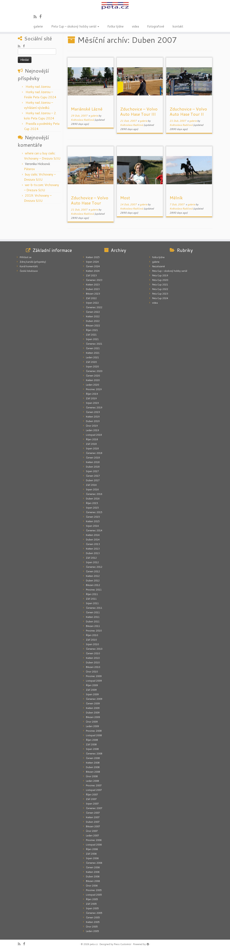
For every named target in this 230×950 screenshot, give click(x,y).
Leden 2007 (92, 835)
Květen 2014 (93, 535)
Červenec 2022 (94, 307)
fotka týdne (115, 26)
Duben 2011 (93, 621)
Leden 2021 (92, 357)
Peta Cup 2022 (160, 289)
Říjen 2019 (92, 394)
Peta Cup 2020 (160, 280)
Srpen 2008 (92, 749)
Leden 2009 (92, 726)
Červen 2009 (93, 703)
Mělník (176, 198)
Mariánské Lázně (86, 109)
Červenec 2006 (94, 863)
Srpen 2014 (92, 526)
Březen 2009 (93, 717)
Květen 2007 (93, 817)
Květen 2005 (93, 922)
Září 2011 (91, 598)
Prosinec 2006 (94, 840)
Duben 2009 (93, 712)
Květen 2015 (93, 521)
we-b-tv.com (34, 185)
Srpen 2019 (92, 403)
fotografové (155, 26)
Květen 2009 (93, 708)
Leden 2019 (92, 430)
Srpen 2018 (92, 448)
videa (135, 26)
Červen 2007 (93, 812)
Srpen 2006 (92, 858)
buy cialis (31, 174)
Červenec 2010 (94, 649)
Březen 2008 (93, 771)
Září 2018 (91, 444)
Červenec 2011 (94, 608)
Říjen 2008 (92, 740)
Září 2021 (91, 334)
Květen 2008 (93, 762)
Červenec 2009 (94, 699)
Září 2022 (91, 298)
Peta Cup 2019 (160, 275)
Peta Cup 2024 (160, 298)
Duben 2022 (93, 321)
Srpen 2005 (92, 908)
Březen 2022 (93, 325)
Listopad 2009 (94, 680)
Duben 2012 (93, 580)
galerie (38, 26)
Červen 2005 (93, 917)
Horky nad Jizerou (38, 86)
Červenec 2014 (94, 530)
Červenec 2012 (94, 567)
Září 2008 (91, 744)
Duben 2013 (93, 553)
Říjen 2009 (92, 685)
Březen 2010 (93, 667)
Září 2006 (91, 853)
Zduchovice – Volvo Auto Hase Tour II (188, 111)
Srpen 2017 (92, 471)
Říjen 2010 (92, 635)
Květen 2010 (93, 658)
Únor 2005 (92, 926)
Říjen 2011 (92, 594)
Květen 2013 (93, 548)
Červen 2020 (93, 375)
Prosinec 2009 (94, 676)
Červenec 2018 (94, 453)
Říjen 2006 (92, 849)
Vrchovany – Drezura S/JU (42, 158)
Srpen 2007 (92, 803)
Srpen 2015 (92, 507)
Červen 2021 (93, 348)
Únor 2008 (92, 776)
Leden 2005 (92, 931)
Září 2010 (91, 639)
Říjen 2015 (92, 503)
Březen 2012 (93, 585)
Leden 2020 (92, 384)
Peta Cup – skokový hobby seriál (75, 26)
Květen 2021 (93, 353)
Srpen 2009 (92, 694)
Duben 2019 (93, 421)
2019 (29, 195)
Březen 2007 (93, 826)
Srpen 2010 (92, 644)
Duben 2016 (93, 498)
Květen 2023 (93, 284)
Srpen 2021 (92, 339)
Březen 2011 (93, 626)
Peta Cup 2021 (160, 284)
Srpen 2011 (92, 603)
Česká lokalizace (29, 271)
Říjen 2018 (92, 439)
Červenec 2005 (94, 913)
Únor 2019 (92, 425)
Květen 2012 (93, 576)
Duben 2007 (93, 822)
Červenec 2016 (94, 494)
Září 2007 (91, 799)
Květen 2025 (93, 257)
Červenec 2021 (94, 343)
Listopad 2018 (94, 435)
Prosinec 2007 (94, 785)
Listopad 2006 (94, 844)
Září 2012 (91, 557)
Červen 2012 (93, 571)
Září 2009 (91, 689)
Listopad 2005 (94, 894)
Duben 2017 (93, 480)
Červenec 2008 (94, 753)
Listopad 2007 (94, 790)
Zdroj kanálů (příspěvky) (33, 261)
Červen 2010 (93, 653)
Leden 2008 (92, 781)
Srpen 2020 (92, 366)
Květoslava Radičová (82, 119)
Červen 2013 (93, 544)
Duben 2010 (93, 662)
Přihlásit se (25, 257)
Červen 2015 (93, 516)
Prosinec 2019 (94, 389)
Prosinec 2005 (94, 890)
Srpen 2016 (92, 489)
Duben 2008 (93, 767)
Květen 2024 (93, 271)
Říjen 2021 (92, 330)
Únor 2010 (92, 671)
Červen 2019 (93, 412)
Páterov (29, 169)
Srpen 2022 (92, 302)
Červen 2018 (93, 457)
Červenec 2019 (94, 407)
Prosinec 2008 (94, 730)
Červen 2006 (93, 867)
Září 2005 (91, 904)
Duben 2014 (93, 539)
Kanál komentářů (29, 266)
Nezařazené (158, 266)
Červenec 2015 (94, 512)
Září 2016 (91, 485)
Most (125, 198)
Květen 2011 (93, 617)
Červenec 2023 (94, 280)
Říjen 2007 (92, 794)
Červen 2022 (93, 312)
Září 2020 (91, 362)
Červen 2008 (93, 758)
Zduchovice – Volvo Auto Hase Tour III (139, 111)
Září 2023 (91, 275)
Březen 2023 (93, 293)
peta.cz (94, 944)
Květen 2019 (93, 416)
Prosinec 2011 (94, 589)
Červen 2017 (93, 475)
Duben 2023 (93, 289)
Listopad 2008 (94, 735)
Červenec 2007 (94, 808)
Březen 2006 (93, 881)
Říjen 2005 (92, 899)
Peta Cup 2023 (160, 293)
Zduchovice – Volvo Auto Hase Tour (89, 200)
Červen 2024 (93, 266)
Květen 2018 (93, 462)
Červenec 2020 (94, 371)
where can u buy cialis (40, 153)
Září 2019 (91, 398)
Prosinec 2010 (94, 630)
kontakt (177, 26)
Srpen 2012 (92, 562)
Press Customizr (122, 944)
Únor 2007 (92, 831)
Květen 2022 (93, 316)
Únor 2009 (92, 721)
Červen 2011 (93, 612)
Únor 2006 (92, 885)
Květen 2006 (93, 872)
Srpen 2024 (92, 261)
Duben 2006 (93, 876)
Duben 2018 (93, 466)
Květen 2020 (93, 380)
